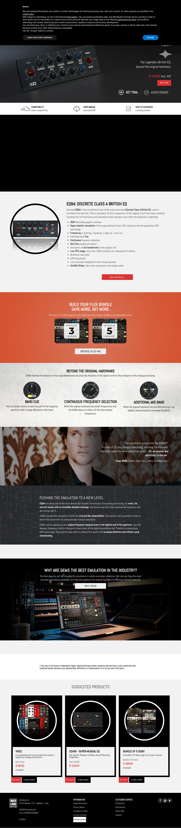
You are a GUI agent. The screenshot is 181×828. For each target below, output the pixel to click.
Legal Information (80, 803)
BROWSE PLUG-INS (90, 351)
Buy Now (164, 82)
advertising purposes (127, 19)
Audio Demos (159, 92)
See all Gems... (117, 277)
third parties (72, 17)
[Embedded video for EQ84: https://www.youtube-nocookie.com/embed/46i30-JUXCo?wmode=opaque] (90, 153)
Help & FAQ (119, 811)
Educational (120, 807)
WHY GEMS (90, 586)
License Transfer (80, 815)
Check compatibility (39, 109)
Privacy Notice (79, 807)
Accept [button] (150, 37)
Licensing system (144, 109)
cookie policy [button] (28, 14)
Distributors (120, 803)
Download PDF (89, 109)
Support (118, 815)
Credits (22, 819)
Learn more (29, 779)
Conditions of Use (80, 811)
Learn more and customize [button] (39, 37)
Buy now (16, 779)
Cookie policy (79, 819)
